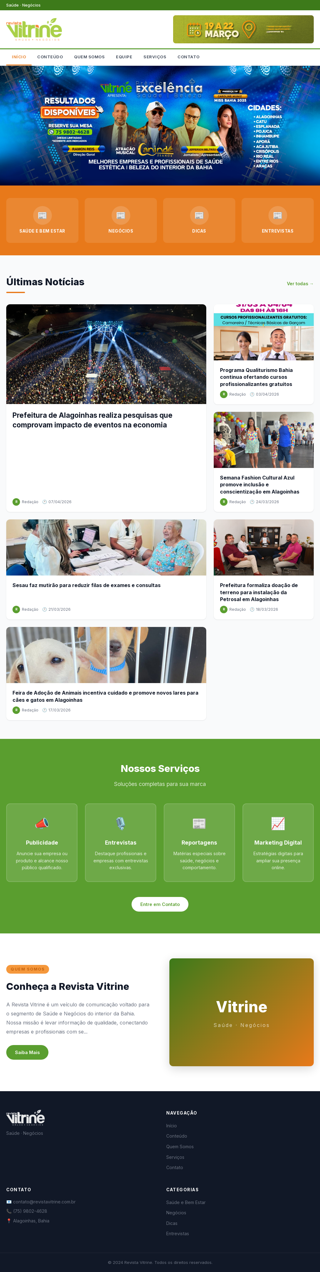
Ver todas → (300, 283)
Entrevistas (177, 1233)
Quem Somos (180, 1146)
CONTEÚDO (50, 56)
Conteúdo (176, 1136)
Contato (174, 1167)
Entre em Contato (160, 904)
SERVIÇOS (154, 56)
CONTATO (189, 56)
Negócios (176, 1212)
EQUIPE (124, 56)
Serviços (175, 1157)
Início (171, 1125)
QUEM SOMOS (89, 56)
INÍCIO (19, 56)
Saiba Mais (27, 1052)
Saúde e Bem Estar (186, 1202)
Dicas (172, 1223)
